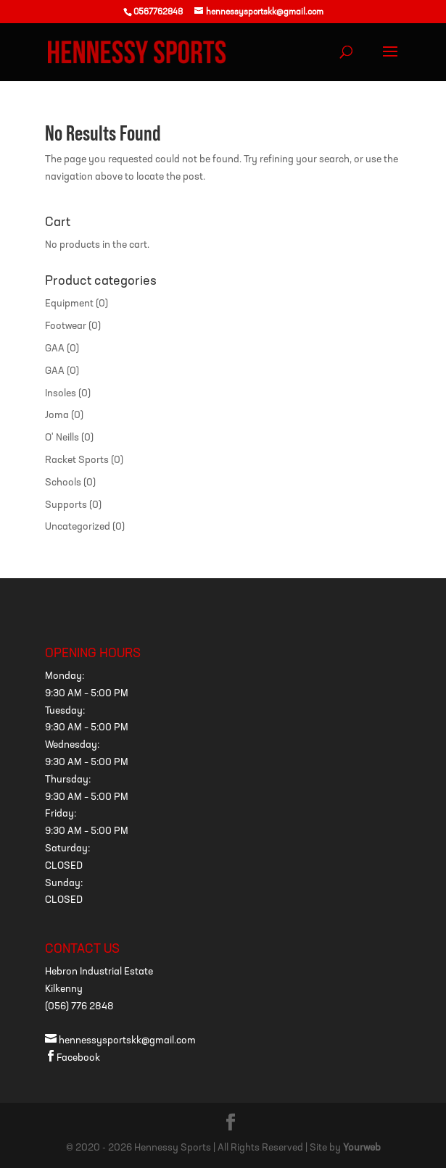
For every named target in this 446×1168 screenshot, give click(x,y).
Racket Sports (77, 460)
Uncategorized (77, 527)
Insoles (60, 393)
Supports (66, 505)
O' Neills (62, 438)
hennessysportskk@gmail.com (120, 1040)
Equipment (69, 304)
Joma (57, 415)
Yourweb (362, 1148)
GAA (55, 348)
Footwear (65, 326)
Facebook (72, 1058)
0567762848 (158, 12)
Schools (63, 482)
